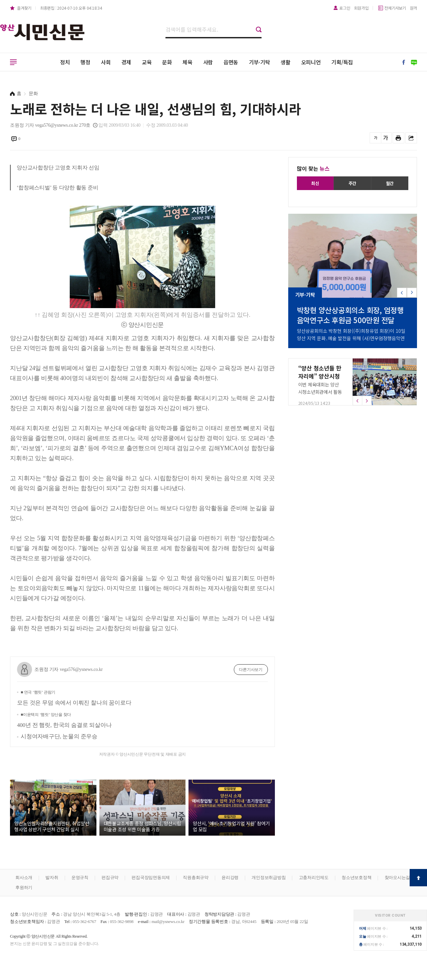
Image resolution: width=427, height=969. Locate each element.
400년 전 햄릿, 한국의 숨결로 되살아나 (64, 720)
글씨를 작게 (375, 138)
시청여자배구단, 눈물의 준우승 (59, 736)
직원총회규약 (195, 877)
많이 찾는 (313, 168)
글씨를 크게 (385, 138)
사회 (106, 62)
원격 (413, 8)
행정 (85, 62)
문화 (167, 62)
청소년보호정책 (356, 877)
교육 (147, 62)
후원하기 (23, 887)
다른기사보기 (251, 669)
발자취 (51, 877)
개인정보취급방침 (269, 877)
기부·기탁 (259, 62)
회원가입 (361, 8)
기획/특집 (342, 62)
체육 (187, 62)
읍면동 (231, 62)
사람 (208, 62)
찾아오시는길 (397, 877)
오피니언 (311, 62)
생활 (286, 62)
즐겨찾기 (24, 8)
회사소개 (23, 877)
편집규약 (109, 877)
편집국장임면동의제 (150, 877)
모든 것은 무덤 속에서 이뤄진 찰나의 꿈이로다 (74, 698)
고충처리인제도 (314, 877)
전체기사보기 (395, 8)
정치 (65, 62)
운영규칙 (79, 877)
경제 (126, 62)
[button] (412, 292)
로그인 (344, 8)
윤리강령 (230, 877)
